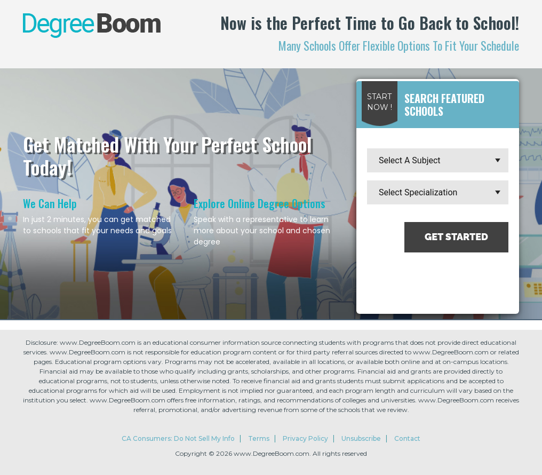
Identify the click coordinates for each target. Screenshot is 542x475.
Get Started (456, 236)
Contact (407, 438)
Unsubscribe (361, 438)
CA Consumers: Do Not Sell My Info (178, 438)
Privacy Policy (305, 438)
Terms (258, 438)
